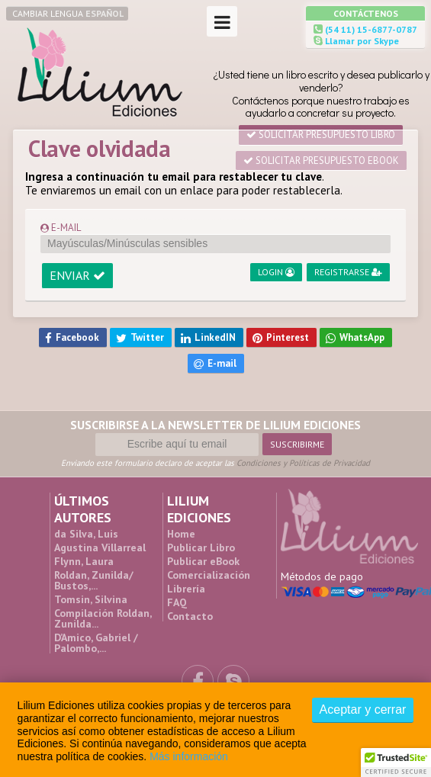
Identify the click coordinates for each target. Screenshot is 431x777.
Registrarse (348, 272)
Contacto (190, 616)
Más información (189, 756)
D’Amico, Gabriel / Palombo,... (96, 643)
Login (276, 272)
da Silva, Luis (86, 534)
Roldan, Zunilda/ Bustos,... (93, 580)
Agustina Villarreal (100, 547)
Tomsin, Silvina (90, 599)
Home (181, 534)
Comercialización (208, 575)
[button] (396, 762)
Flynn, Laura (84, 561)
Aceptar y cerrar (363, 709)
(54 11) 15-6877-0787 (370, 29)
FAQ (177, 602)
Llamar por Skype (361, 41)
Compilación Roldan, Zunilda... (102, 618)
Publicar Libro (201, 547)
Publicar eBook (203, 561)
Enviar (77, 275)
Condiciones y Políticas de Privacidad (303, 463)
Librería (186, 589)
